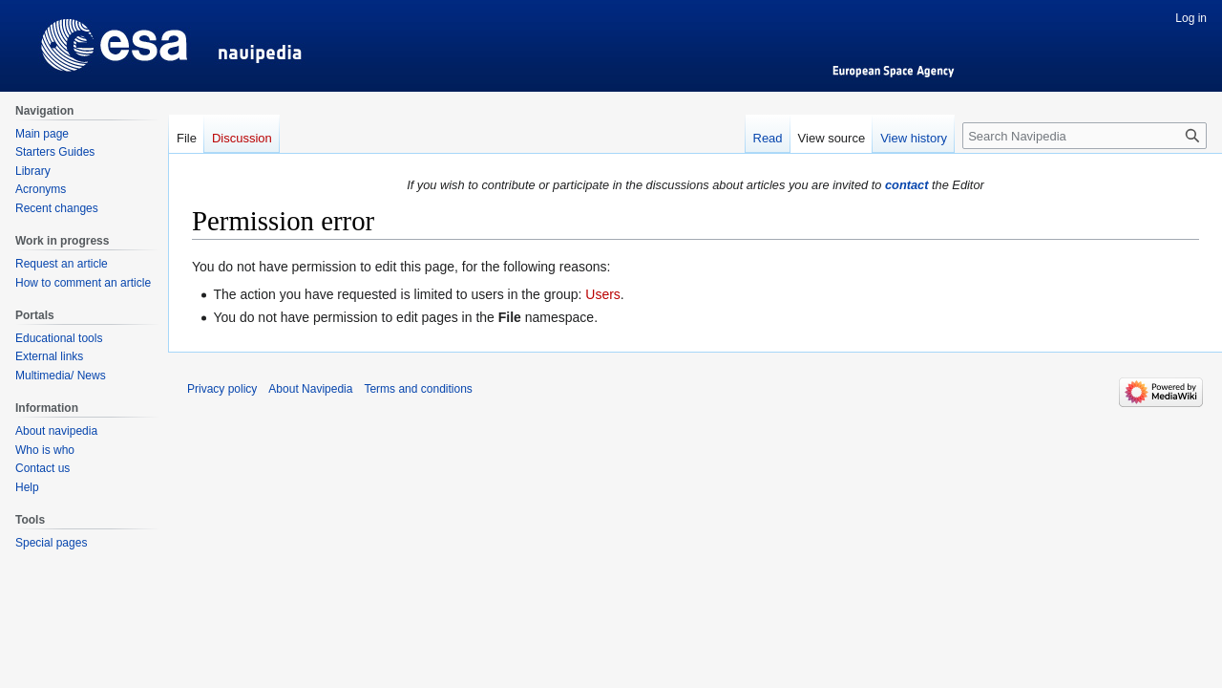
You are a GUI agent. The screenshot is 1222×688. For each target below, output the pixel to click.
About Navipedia (310, 389)
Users (603, 294)
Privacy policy (222, 389)
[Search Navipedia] (1084, 135)
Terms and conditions (418, 389)
